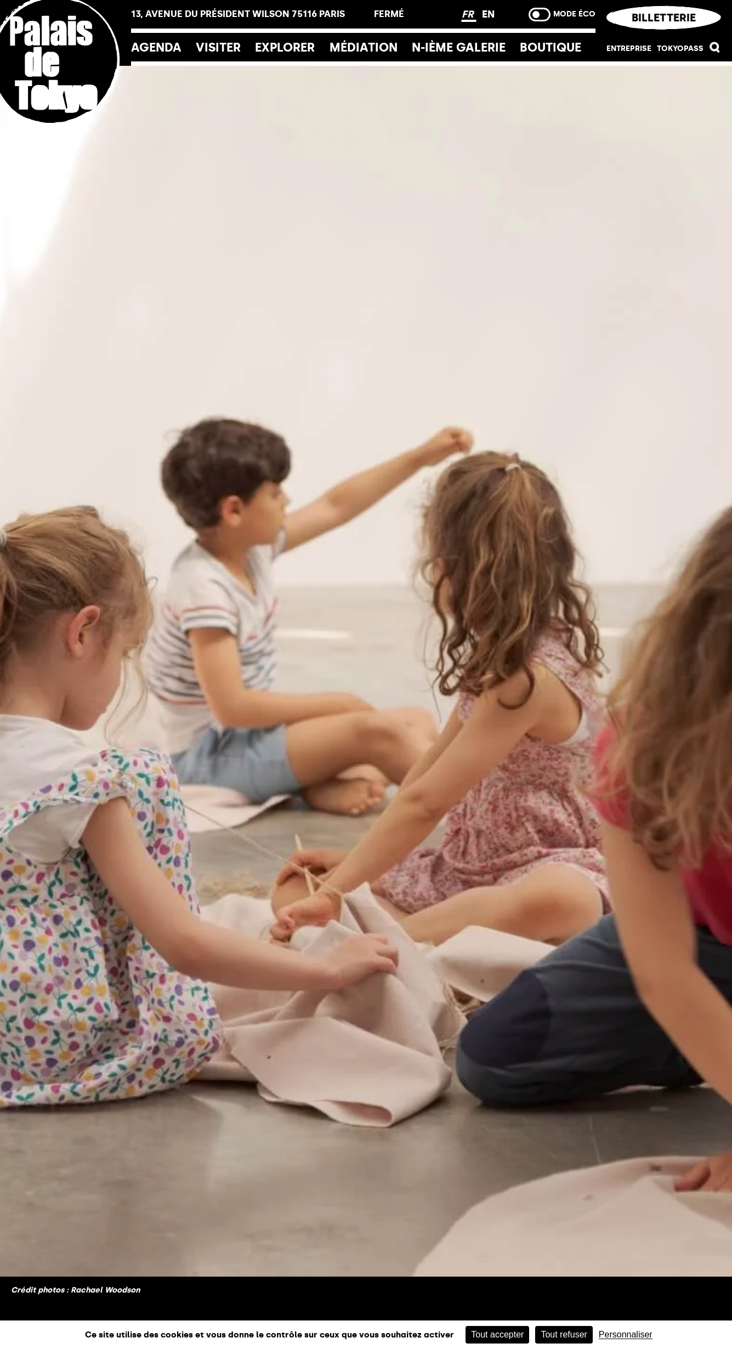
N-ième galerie (459, 47)
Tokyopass (680, 48)
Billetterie (664, 17)
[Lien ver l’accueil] (65, 133)
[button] (715, 50)
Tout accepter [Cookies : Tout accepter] (497, 1334)
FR (469, 14)
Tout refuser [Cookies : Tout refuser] (564, 1334)
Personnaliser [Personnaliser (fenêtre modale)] (625, 1334)
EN (488, 14)
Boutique (550, 47)
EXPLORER (285, 47)
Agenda (156, 47)
